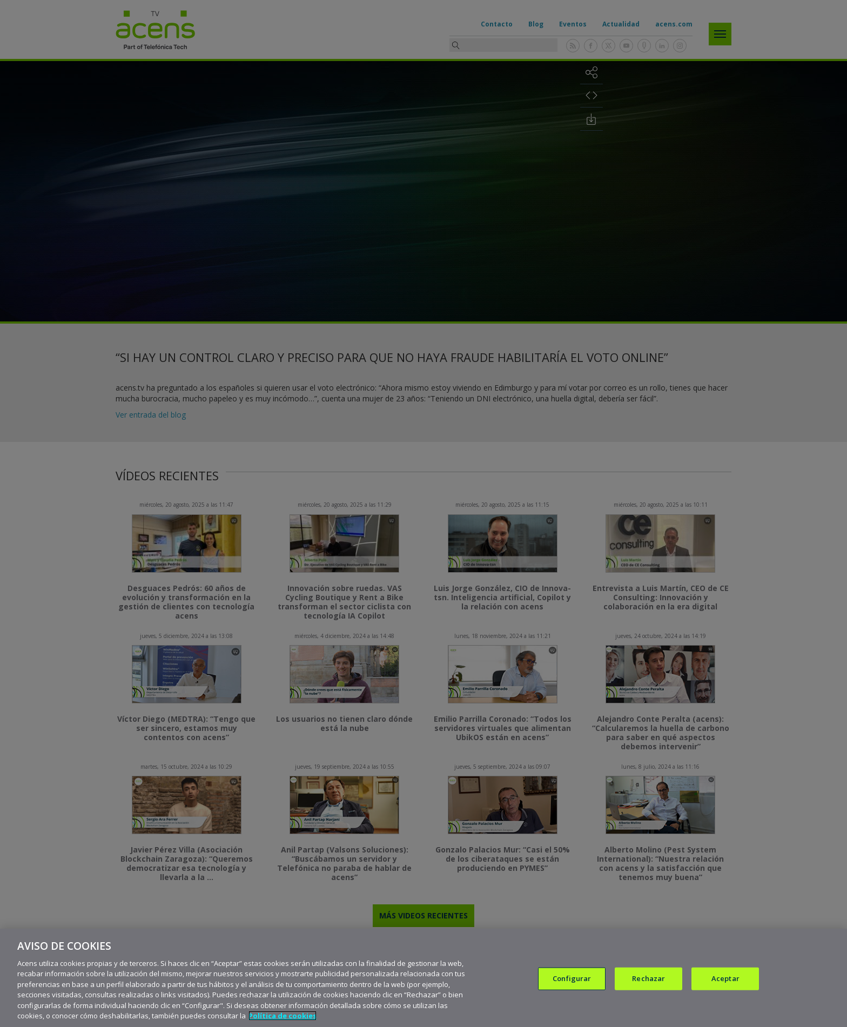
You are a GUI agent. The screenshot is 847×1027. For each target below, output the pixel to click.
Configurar (572, 978)
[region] (423, 978)
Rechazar (648, 978)
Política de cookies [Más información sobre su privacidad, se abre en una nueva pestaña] (282, 1016)
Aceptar (725, 978)
